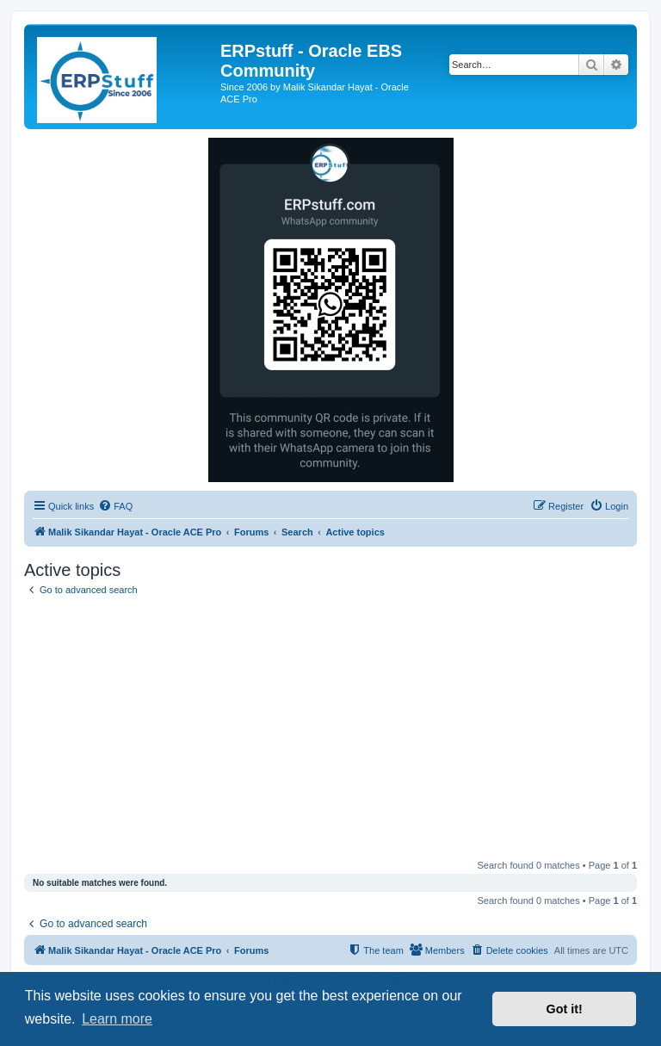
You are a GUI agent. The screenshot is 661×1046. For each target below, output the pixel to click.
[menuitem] (115, 506)
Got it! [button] (565, 1009)
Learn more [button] (117, 1019)
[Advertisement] (330, 730)
